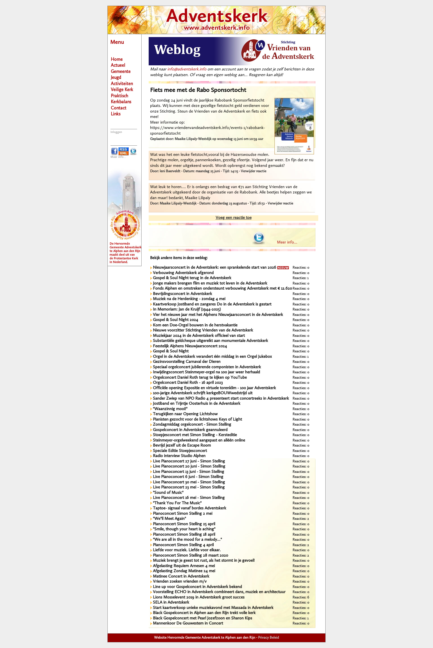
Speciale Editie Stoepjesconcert (180, 451)
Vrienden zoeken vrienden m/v (180, 582)
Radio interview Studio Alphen (179, 456)
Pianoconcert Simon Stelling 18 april (184, 535)
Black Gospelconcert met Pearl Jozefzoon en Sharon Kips (202, 618)
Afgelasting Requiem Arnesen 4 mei (184, 566)
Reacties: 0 (301, 268)
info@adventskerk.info (186, 69)
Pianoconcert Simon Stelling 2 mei (182, 514)
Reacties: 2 (301, 519)
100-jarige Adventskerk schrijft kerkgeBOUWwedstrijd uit (202, 393)
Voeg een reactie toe (234, 218)
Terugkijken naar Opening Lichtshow (185, 414)
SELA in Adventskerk (171, 602)
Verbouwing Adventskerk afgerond (183, 273)
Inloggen (116, 132)
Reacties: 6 (301, 597)
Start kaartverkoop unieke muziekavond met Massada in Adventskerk (213, 608)
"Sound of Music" (168, 493)
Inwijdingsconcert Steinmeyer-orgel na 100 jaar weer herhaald (206, 372)
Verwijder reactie (253, 171)
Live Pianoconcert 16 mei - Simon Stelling (189, 498)
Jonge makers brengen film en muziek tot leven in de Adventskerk (210, 283)
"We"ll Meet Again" (169, 519)
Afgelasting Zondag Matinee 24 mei (184, 571)
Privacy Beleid (268, 638)
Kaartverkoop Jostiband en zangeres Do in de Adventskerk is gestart (212, 304)
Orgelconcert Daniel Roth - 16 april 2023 (188, 383)
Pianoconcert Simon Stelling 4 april (183, 545)
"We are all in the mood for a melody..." (187, 540)
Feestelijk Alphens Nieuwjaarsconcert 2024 (190, 346)
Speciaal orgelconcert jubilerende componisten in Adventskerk (207, 367)
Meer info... (118, 157)
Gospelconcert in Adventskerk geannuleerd (190, 430)
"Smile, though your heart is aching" (184, 529)
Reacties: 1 (301, 278)
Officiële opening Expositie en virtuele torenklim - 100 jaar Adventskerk (214, 388)
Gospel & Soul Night (171, 351)
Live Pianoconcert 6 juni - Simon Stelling (188, 477)
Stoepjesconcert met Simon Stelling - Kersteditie (195, 435)
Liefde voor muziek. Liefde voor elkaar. (187, 550)
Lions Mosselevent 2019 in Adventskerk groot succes (198, 597)
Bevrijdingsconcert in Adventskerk (182, 294)
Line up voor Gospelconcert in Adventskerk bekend (197, 587)
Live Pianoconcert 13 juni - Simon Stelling (188, 472)
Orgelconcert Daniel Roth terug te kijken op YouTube (200, 378)
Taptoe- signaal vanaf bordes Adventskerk (189, 508)
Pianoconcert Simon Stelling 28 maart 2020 (190, 556)
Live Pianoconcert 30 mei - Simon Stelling (189, 482)
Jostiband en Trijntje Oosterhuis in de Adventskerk (196, 404)
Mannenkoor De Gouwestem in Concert (188, 623)
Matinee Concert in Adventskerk (181, 576)
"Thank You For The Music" (177, 503)
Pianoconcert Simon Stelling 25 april (184, 524)
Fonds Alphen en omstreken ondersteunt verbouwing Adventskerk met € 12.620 (222, 289)
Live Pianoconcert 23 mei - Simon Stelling (189, 487)
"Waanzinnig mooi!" (170, 409)
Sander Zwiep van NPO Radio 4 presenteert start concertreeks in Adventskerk (221, 399)
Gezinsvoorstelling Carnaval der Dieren (186, 362)
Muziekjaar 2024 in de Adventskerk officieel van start (199, 336)
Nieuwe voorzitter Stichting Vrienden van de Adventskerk (203, 330)
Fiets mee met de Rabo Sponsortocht (198, 90)
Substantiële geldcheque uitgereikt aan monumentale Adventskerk (210, 341)
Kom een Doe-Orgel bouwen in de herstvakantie (195, 325)
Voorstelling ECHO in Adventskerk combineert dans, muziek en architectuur (219, 592)
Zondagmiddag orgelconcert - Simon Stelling (192, 425)
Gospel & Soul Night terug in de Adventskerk (192, 278)
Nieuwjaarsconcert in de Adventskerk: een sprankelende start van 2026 (221, 268)
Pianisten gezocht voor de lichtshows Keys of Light (197, 419)
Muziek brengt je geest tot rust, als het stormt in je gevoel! (204, 561)
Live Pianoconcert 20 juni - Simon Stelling (189, 466)
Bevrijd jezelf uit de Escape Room (182, 446)
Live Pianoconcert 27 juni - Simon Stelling (189, 461)
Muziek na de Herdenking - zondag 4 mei (189, 299)
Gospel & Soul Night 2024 (175, 320)
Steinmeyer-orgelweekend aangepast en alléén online (199, 440)
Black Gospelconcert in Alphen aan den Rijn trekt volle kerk (204, 613)
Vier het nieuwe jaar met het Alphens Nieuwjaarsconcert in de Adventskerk (218, 315)
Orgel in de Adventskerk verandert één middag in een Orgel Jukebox (212, 357)
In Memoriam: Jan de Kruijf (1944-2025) (187, 309)
